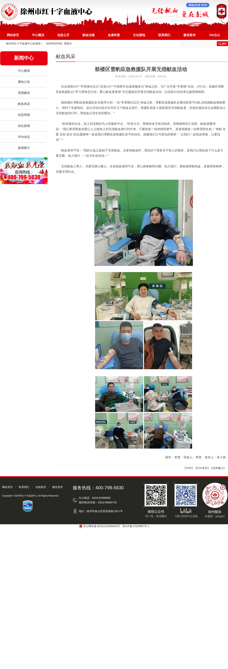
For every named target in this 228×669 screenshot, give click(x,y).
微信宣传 (189, 35)
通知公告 (24, 81)
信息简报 (24, 114)
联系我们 (164, 35)
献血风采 (24, 103)
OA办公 (214, 35)
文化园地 (139, 35)
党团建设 (24, 92)
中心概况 (38, 35)
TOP (188, 468)
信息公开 (63, 35)
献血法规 (89, 35)
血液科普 (114, 35)
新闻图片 (24, 147)
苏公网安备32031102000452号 (101, 526)
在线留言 (40, 487)
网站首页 (13, 35)
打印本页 (202, 468)
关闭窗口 (218, 468)
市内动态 (24, 136)
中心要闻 (24, 70)
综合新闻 (24, 125)
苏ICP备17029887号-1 (136, 526)
